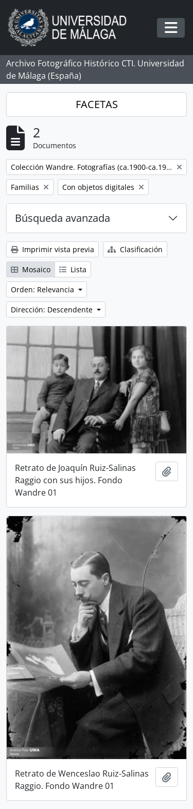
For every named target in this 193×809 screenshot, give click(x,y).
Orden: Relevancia (43, 289)
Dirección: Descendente (53, 309)
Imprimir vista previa (52, 249)
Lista (72, 269)
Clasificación (135, 249)
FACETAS (97, 104)
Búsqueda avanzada (62, 218)
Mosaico (30, 269)
